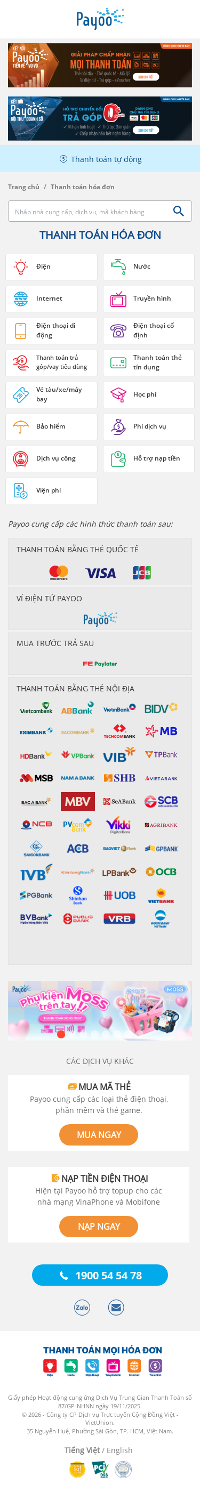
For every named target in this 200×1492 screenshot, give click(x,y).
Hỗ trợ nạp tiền (156, 458)
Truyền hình (152, 298)
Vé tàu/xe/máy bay (59, 394)
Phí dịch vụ (149, 426)
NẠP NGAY (99, 1226)
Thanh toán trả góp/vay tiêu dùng (61, 361)
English (120, 1450)
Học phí (144, 394)
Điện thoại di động (55, 330)
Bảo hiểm (50, 426)
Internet (49, 298)
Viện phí (48, 490)
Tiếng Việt (82, 1450)
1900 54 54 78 (108, 1275)
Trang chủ (23, 186)
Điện (43, 266)
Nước (141, 266)
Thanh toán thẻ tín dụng (157, 362)
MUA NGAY (99, 1135)
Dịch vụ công (56, 458)
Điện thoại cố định (153, 330)
